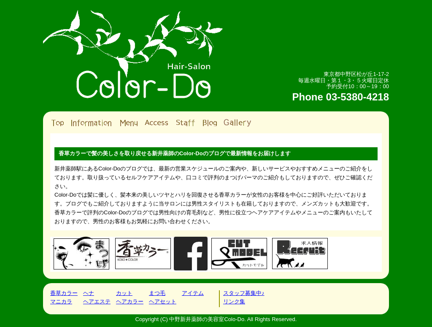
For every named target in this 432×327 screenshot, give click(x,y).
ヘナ (88, 293)
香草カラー (64, 293)
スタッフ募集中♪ (244, 293)
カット (124, 293)
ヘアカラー (129, 301)
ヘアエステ (97, 301)
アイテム (193, 293)
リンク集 (234, 301)
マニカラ (61, 301)
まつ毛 (157, 293)
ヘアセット (162, 301)
